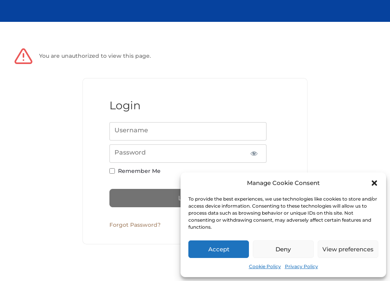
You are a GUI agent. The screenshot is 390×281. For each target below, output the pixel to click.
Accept (218, 249)
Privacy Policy (301, 266)
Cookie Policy (265, 266)
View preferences (348, 249)
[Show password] (254, 153)
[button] (374, 183)
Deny (283, 249)
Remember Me (139, 170)
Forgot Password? (135, 224)
